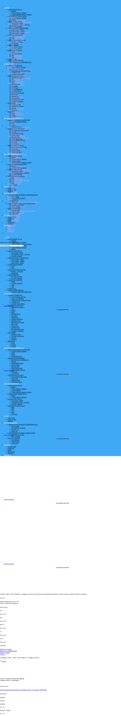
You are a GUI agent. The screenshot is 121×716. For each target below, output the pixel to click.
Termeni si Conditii (6, 649)
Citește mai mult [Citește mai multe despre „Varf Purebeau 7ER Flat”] (9, 564)
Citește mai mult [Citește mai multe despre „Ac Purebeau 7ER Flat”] (9, 435)
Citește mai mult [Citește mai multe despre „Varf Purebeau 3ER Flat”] (9, 499)
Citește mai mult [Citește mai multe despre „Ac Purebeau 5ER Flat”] (9, 370)
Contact (2, 654)
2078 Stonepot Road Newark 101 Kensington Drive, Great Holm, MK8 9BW (23, 690)
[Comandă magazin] (12, 246)
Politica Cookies (5, 653)
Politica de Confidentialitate (8, 651)
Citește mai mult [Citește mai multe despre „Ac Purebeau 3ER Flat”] (9, 306)
